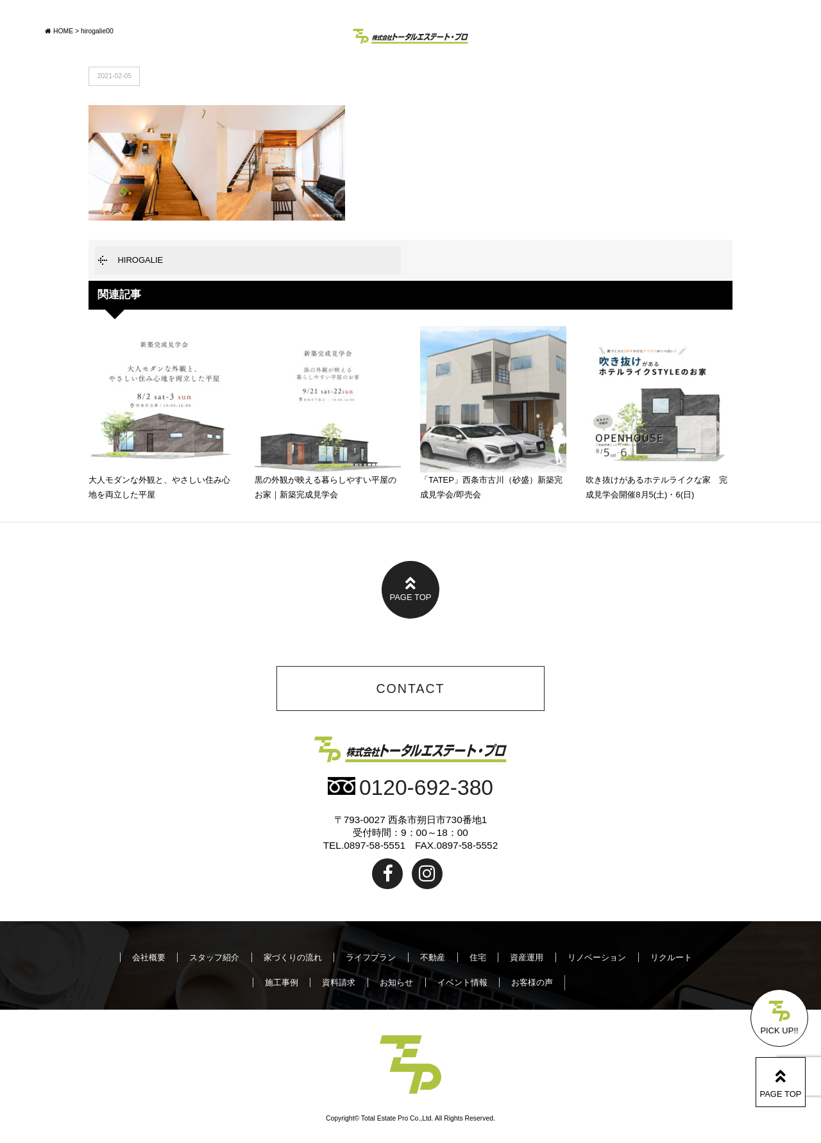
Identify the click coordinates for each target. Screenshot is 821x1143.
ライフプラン (371, 957)
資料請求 (338, 982)
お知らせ (396, 982)
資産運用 (526, 957)
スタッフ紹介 (214, 957)
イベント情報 (462, 982)
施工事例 (281, 982)
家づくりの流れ (293, 957)
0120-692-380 (410, 787)
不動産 (432, 957)
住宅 (478, 957)
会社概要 (148, 957)
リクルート (671, 957)
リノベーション (597, 957)
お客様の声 (532, 982)
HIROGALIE (140, 260)
